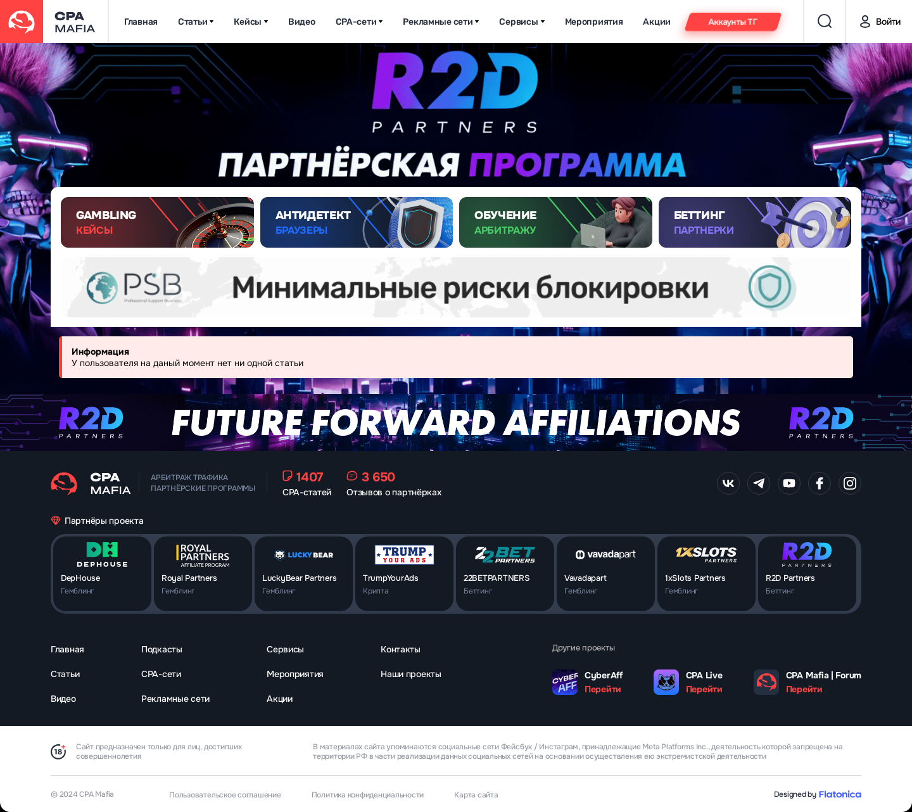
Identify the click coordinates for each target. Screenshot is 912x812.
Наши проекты (411, 674)
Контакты (401, 649)
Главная (141, 21)
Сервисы (521, 21)
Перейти (603, 689)
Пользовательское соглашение (225, 795)
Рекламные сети (441, 21)
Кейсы (251, 21)
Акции (657, 21)
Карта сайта (476, 795)
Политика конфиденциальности (368, 795)
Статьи (195, 21)
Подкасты (161, 649)
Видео (301, 21)
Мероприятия (594, 21)
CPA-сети (359, 21)
